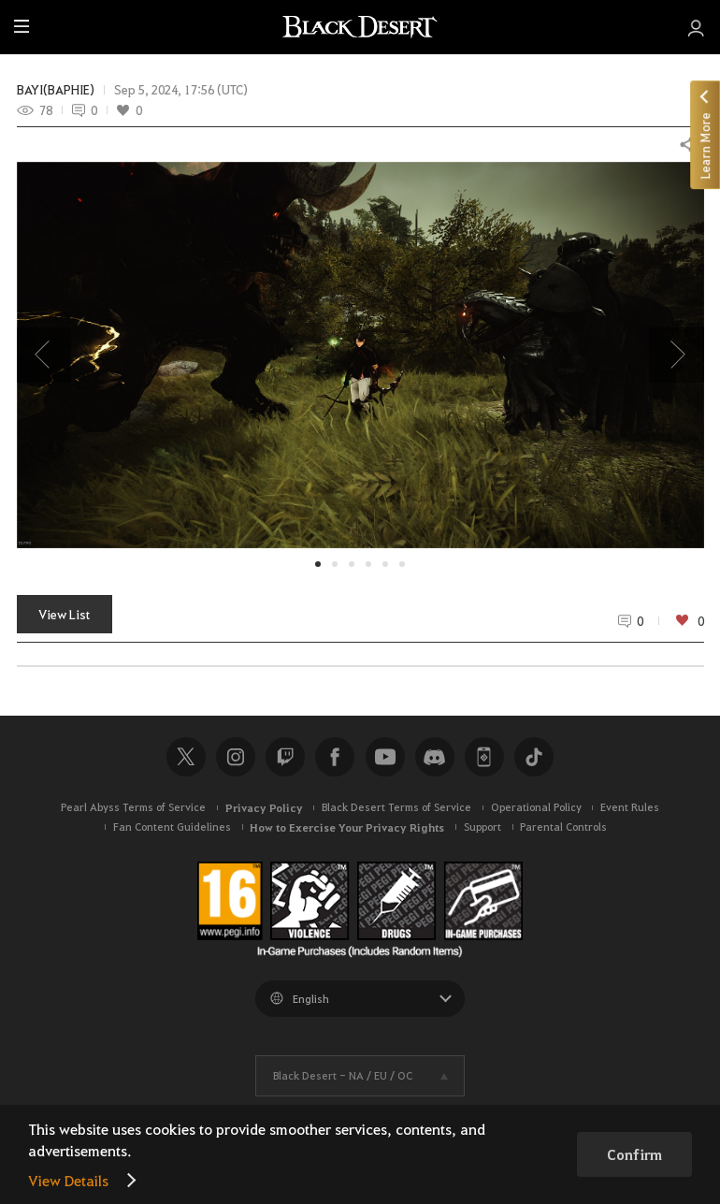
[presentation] (44, 354)
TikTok (534, 756)
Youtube (385, 756)
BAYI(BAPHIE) (55, 89)
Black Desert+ (484, 756)
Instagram (235, 756)
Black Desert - (342, 1075)
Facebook (334, 756)
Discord (434, 756)
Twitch (285, 756)
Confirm (634, 1154)
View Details (68, 1180)
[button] (360, 355)
